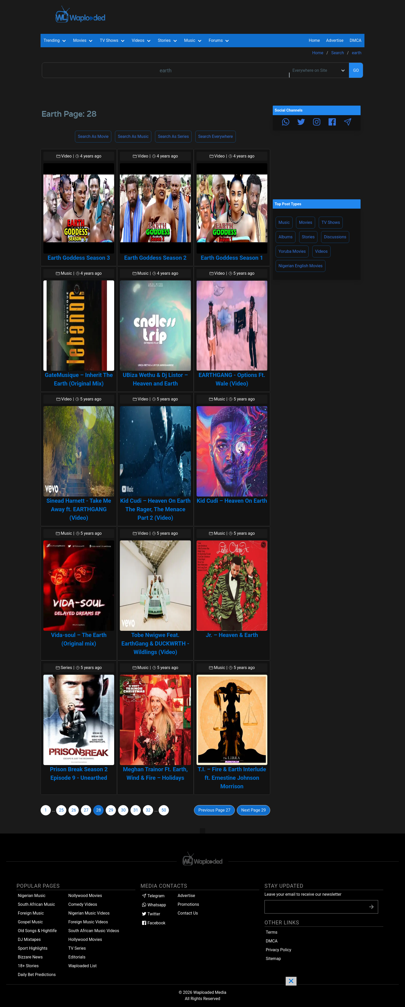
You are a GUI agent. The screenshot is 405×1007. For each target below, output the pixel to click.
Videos (321, 251)
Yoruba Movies (292, 251)
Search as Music (133, 136)
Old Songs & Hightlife (37, 930)
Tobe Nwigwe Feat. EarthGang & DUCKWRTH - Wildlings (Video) (155, 643)
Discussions (335, 236)
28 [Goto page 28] (98, 810)
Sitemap (273, 958)
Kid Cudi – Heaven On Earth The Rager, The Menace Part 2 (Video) (155, 509)
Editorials (76, 957)
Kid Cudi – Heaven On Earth (232, 501)
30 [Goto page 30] (123, 810)
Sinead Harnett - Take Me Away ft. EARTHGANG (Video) (78, 509)
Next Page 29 (253, 810)
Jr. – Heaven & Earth (232, 635)
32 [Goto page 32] (148, 810)
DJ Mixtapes (29, 939)
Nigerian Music (31, 895)
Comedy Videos (82, 904)
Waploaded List (82, 965)
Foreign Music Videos (88, 921)
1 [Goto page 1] (45, 810)
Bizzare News (30, 957)
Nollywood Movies (85, 895)
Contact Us (188, 913)
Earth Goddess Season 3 (79, 258)
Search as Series (173, 136)
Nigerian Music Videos (89, 913)
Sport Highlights (33, 948)
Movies (305, 222)
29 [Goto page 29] (110, 810)
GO (356, 70)
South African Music (36, 904)
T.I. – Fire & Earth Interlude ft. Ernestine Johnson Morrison (232, 778)
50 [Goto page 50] (163, 810)
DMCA (355, 40)
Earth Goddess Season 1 (232, 258)
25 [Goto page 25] (61, 810)
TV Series (77, 948)
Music (284, 222)
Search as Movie (93, 136)
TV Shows (331, 222)
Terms (271, 932)
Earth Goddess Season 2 (155, 258)
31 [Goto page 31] (135, 810)
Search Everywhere (215, 136)
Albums (285, 236)
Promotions (188, 904)
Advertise (186, 895)
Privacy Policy (278, 949)
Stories (308, 236)
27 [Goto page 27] (86, 810)
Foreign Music (31, 913)
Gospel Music (30, 921)
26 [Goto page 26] (73, 810)
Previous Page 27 (214, 810)
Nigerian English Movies (300, 265)
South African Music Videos (93, 930)
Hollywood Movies (85, 939)
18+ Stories (28, 965)
